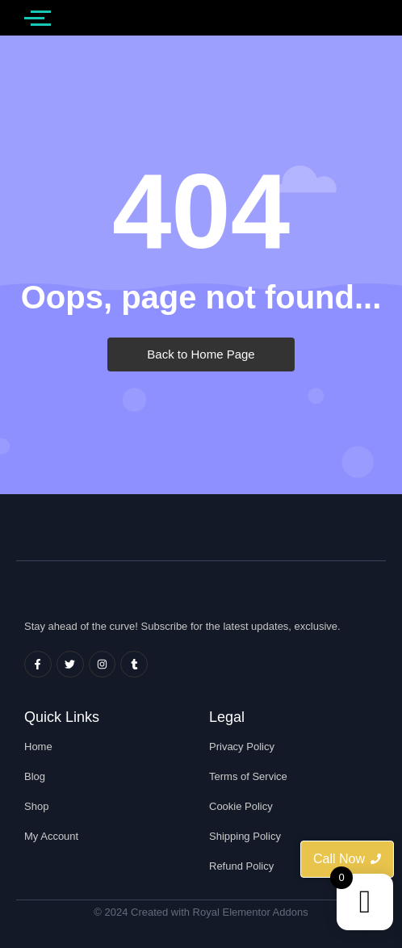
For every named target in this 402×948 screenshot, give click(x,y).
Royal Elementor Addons (250, 912)
